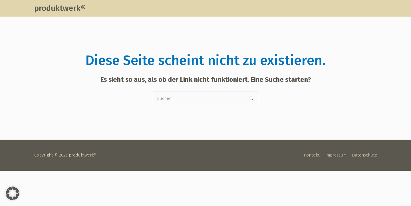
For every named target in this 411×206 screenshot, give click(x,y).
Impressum (335, 155)
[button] (12, 193)
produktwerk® (60, 8)
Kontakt (312, 155)
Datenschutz (364, 155)
